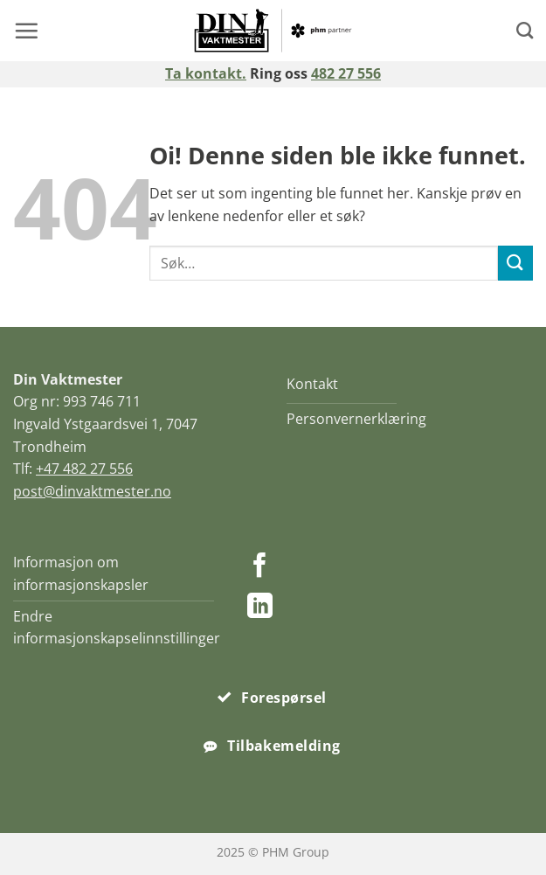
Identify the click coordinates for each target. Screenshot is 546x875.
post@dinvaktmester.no (92, 491)
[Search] (524, 30)
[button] (26, 30)
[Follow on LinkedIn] (260, 608)
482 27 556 (346, 73)
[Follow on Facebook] (260, 567)
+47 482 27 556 (84, 468)
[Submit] (515, 263)
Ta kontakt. (205, 73)
